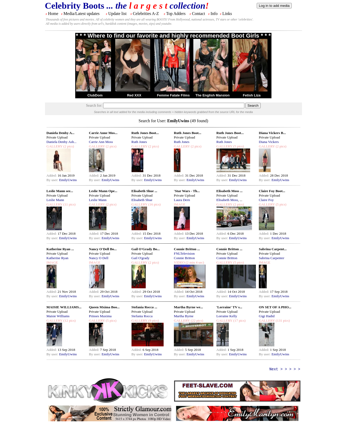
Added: (52, 175)
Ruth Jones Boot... (145, 133)
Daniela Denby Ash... (62, 142)
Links (227, 13)
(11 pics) (68, 204)
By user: (53, 180)
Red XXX (134, 95)
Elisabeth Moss (227, 200)
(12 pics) (68, 320)
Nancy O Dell (98, 258)
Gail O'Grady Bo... (146, 249)
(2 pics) (68, 146)
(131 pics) (282, 320)
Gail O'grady (141, 258)
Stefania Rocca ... (144, 307)
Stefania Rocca (142, 316)
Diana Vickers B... (272, 133)
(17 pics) (238, 320)
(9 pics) (153, 320)
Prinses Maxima (100, 316)
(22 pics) (196, 320)
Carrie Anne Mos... (103, 133)
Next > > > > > (284, 369)
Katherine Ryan (57, 258)
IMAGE (179, 204)
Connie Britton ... (187, 249)
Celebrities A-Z (146, 13)
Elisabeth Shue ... (144, 191)
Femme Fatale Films (173, 95)
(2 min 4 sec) (194, 262)
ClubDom (95, 95)
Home (53, 13)
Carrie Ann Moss (101, 142)
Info (214, 13)
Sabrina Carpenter (271, 258)
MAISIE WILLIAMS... (64, 307)
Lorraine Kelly (226, 316)
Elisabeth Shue (142, 200)
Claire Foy (266, 200)
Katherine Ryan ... (60, 249)
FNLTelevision (184, 253)
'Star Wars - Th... (187, 191)
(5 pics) (238, 146)
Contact (198, 13)
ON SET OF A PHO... (275, 307)
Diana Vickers (269, 142)
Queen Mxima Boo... (104, 307)
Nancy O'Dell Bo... (103, 249)
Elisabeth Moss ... (229, 191)
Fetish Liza (251, 95)
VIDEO (179, 262)
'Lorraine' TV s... (229, 307)
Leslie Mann (55, 200)
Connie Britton (184, 258)
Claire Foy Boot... (272, 191)
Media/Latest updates (81, 13)
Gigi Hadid (267, 316)
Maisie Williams (58, 316)
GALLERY (55, 146)
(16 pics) (153, 204)
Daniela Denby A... (60, 133)
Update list (117, 13)
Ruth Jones (139, 142)
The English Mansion (212, 95)
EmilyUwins (68, 180)
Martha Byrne (183, 316)
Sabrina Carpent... (273, 249)
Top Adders (175, 13)
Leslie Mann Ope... (103, 191)
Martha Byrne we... (188, 307)
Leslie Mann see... (60, 191)
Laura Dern (182, 200)
